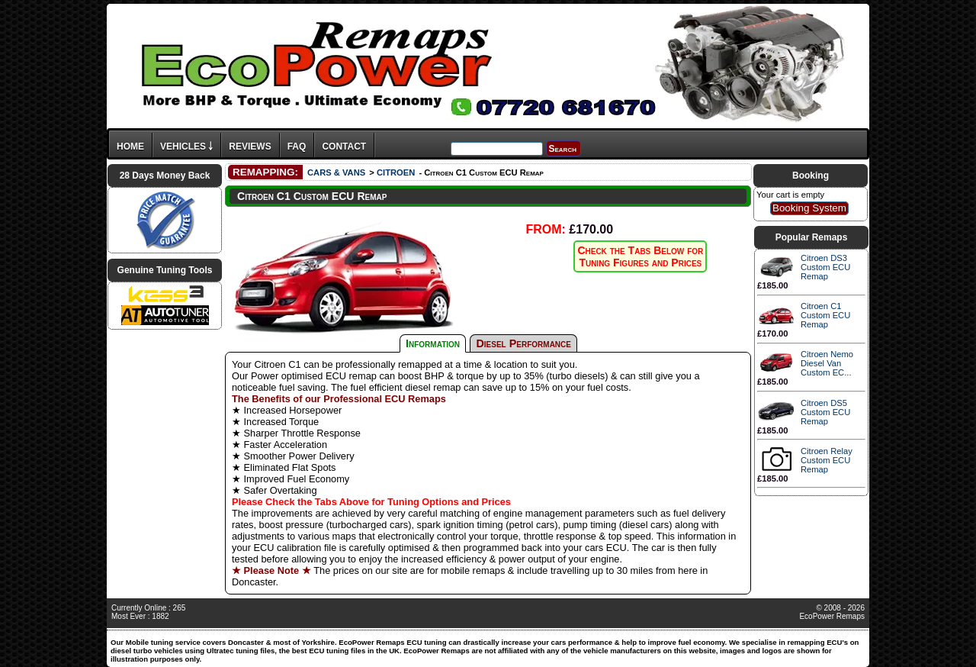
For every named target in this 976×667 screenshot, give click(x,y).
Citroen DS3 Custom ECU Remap (825, 267)
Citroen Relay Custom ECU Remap (826, 460)
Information (433, 343)
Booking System (809, 208)
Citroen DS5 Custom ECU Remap (825, 412)
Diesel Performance (523, 343)
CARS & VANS (336, 172)
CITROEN (396, 172)
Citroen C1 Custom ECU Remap (825, 315)
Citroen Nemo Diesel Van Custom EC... (827, 363)
